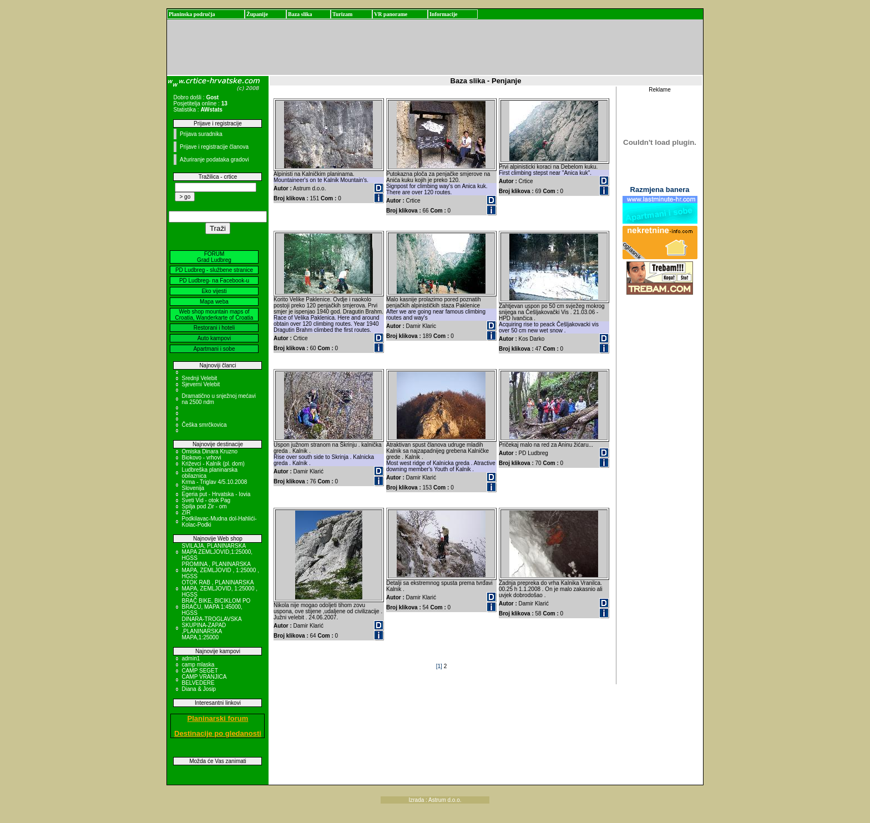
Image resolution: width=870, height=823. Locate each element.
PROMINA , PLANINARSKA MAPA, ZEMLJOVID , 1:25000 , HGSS (220, 570)
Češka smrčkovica (203, 425)
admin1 (190, 658)
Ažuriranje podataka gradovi (214, 159)
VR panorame (390, 14)
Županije (257, 14)
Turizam (342, 14)
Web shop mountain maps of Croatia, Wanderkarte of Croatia (214, 315)
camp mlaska (197, 665)
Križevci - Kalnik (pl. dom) (212, 464)
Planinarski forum (218, 718)
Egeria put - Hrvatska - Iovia (215, 494)
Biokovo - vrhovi (201, 458)
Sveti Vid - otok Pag (205, 500)
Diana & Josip (198, 689)
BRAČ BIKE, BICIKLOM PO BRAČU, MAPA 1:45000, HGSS (215, 607)
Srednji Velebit (199, 378)
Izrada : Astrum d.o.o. (434, 800)
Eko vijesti (213, 291)
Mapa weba (214, 302)
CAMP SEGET (199, 671)
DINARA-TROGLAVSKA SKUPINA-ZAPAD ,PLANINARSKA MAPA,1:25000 (211, 628)
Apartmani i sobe (214, 349)
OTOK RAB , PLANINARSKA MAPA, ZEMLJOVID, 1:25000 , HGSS (219, 588)
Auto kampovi (214, 338)
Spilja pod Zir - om (203, 506)
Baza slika (300, 14)
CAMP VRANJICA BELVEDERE (203, 680)
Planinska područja (192, 14)
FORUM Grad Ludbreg (214, 257)
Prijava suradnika (201, 134)
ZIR (185, 512)
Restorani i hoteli (214, 328)
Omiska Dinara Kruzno (209, 451)
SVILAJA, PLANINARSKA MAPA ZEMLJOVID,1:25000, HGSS (216, 552)
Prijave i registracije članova (214, 147)
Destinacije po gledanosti (217, 733)
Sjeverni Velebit (200, 384)
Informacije (443, 14)
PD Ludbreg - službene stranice (214, 270)
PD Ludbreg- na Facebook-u (214, 280)
